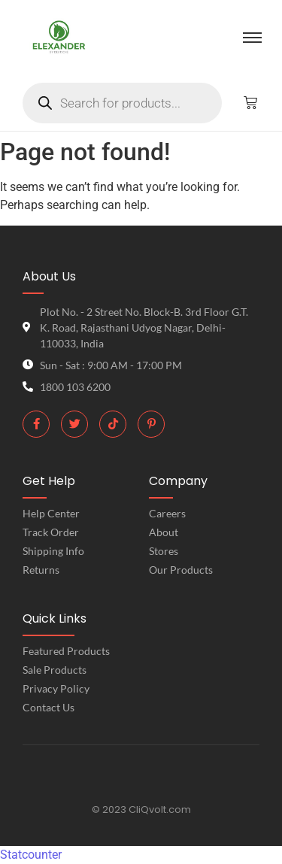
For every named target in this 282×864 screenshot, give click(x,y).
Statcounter (31, 854)
